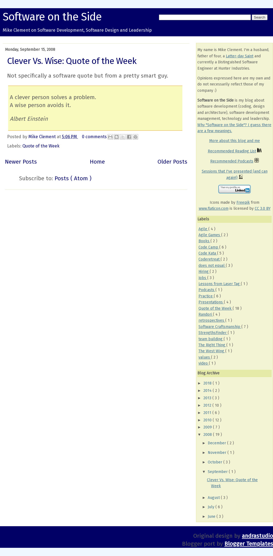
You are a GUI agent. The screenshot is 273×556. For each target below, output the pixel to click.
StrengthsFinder (213, 332)
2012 (207, 405)
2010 (208, 420)
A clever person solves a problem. (53, 97)
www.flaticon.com (214, 208)
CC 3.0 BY (263, 208)
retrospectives (211, 320)
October (215, 462)
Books (204, 241)
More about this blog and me (234, 140)
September (218, 471)
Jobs (202, 278)
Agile (203, 229)
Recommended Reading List (232, 151)
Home (97, 161)
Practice (206, 296)
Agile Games (209, 235)
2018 (208, 383)
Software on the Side (52, 16)
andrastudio (257, 536)
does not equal (212, 265)
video (203, 363)
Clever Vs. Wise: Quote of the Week (71, 61)
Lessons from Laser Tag (219, 284)
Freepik (243, 202)
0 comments (95, 136)
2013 (207, 398)
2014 (208, 390)
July (211, 507)
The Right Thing (212, 345)
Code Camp (208, 247)
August (214, 497)
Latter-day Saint (239, 56)
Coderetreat (209, 259)
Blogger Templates (248, 543)
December (217, 443)
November (217, 452)
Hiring (204, 271)
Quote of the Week (41, 146)
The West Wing (211, 351)
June (212, 516)
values (204, 357)
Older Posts (172, 161)
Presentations (211, 302)
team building (211, 339)
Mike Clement (42, 136)
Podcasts (206, 290)
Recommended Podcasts (231, 161)
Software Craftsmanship (219, 326)
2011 (207, 412)
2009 (208, 427)
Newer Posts (21, 161)
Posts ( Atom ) (73, 178)
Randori (205, 314)
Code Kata (207, 253)
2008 (208, 434)
